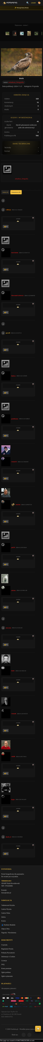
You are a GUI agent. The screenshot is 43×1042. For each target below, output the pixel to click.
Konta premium (6, 968)
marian (18, 504)
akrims (13, 590)
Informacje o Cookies (8, 956)
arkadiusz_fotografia (16, 82)
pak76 (13, 547)
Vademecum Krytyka (8, 905)
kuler (13, 671)
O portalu (4, 945)
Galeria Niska (5, 913)
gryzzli (8, 333)
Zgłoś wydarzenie (7, 976)
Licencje (4, 960)
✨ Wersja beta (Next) (22, 8)
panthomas (14, 419)
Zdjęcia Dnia (5, 929)
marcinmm (14, 252)
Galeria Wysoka (6, 909)
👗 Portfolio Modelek (8, 925)
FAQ (2, 964)
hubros (13, 376)
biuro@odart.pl (6, 893)
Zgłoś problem (6, 972)
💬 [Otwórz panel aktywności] (38, 1029)
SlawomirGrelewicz (17, 295)
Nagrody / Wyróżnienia (8, 933)
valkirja (8, 210)
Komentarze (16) (16, 192)
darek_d (8, 837)
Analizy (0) (5, 192)
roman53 (14, 461)
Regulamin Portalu (7, 949)
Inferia (3, 917)
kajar (13, 799)
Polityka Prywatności (8, 953)
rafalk (13, 756)
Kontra (3, 921)
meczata (8, 628)
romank (13, 713)
